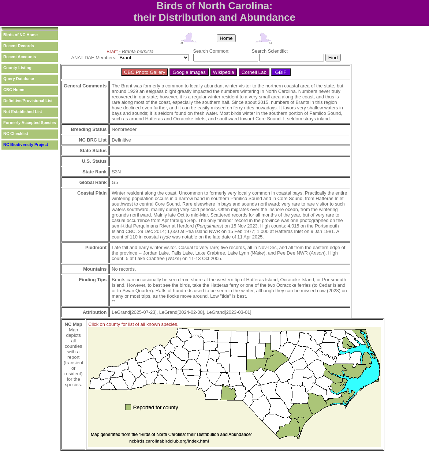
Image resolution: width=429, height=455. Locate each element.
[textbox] (225, 57)
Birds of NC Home (20, 35)
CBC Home (13, 89)
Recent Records (18, 46)
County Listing (17, 67)
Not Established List (22, 111)
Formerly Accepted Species (29, 122)
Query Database (18, 78)
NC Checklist (15, 133)
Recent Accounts (19, 56)
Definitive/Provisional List (27, 100)
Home (226, 38)
